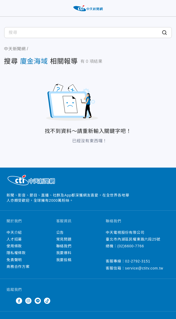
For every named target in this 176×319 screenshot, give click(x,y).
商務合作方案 (18, 267)
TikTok (47, 301)
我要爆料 (64, 253)
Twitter (10, 301)
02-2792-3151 (137, 261)
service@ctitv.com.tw (144, 268)
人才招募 (14, 239)
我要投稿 (64, 260)
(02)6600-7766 (130, 246)
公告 (60, 232)
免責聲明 (14, 260)
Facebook (19, 301)
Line (38, 301)
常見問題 (64, 239)
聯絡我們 (64, 246)
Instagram (28, 301)
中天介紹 (14, 232)
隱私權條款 (16, 253)
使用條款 (14, 246)
